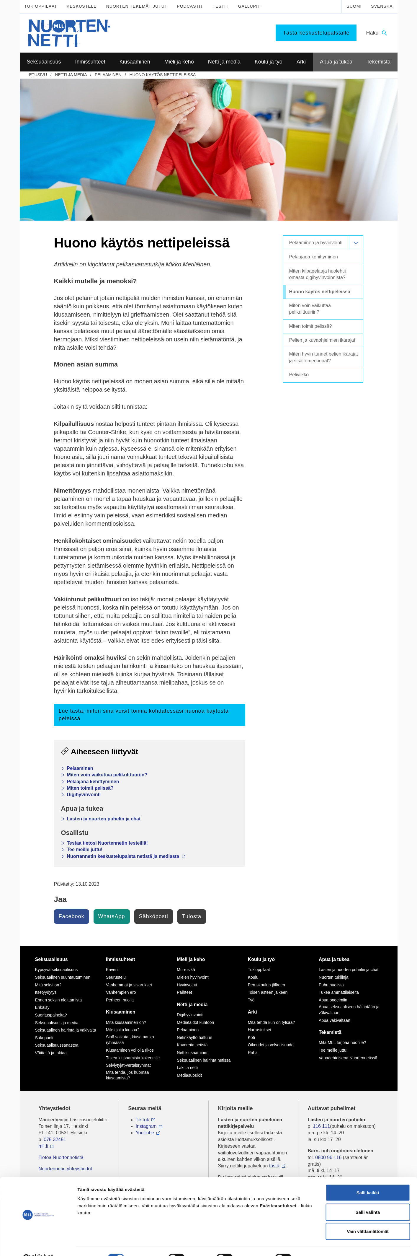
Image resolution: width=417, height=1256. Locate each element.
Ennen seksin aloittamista (58, 1000)
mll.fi (43, 1146)
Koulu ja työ (261, 959)
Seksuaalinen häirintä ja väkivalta (65, 1030)
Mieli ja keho (191, 959)
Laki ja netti (187, 1067)
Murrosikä (186, 969)
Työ (251, 1000)
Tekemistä (330, 1032)
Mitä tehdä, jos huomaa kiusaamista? (127, 1075)
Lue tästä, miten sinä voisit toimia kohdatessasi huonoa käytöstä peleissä (144, 714)
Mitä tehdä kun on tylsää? (271, 1022)
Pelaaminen (108, 74)
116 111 (321, 1126)
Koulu (253, 977)
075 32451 (55, 1139)
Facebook (71, 916)
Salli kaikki (368, 1178)
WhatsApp (111, 916)
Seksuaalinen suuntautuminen (63, 977)
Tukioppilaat (40, 6)
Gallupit (249, 6)
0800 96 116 (328, 1157)
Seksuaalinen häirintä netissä (203, 1060)
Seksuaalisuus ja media (57, 1022)
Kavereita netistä (192, 1044)
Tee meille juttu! (85, 849)
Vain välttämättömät (368, 1217)
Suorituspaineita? (51, 1015)
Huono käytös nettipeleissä (163, 74)
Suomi (354, 6)
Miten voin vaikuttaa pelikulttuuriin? (107, 774)
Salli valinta (368, 1197)
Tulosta (191, 916)
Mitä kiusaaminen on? (126, 1022)
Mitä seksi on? (48, 985)
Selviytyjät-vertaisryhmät (128, 1065)
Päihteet (184, 992)
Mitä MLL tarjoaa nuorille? (342, 1042)
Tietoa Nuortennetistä (61, 1157)
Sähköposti (153, 916)
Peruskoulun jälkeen (266, 985)
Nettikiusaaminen (192, 1052)
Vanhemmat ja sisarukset (129, 985)
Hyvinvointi (187, 985)
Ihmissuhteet (120, 959)
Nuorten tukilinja (333, 977)
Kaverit (112, 969)
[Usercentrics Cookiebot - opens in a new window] (38, 1244)
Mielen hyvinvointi (193, 977)
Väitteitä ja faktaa (51, 1052)
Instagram (146, 1126)
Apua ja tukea (334, 959)
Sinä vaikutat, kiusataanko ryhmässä (130, 1040)
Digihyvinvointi (84, 794)
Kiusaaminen (120, 1011)
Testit (220, 6)
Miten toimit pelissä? (90, 788)
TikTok (142, 1119)
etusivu (38, 74)
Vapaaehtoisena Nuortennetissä (348, 1057)
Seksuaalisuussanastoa (57, 1045)
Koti (251, 1037)
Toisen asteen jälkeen (268, 992)
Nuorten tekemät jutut (137, 6)
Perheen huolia (120, 1000)
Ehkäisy (42, 1007)
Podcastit (190, 6)
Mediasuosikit (189, 1075)
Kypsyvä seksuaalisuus (56, 969)
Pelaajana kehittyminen (93, 781)
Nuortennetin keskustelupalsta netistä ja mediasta (126, 856)
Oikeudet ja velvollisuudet (271, 1044)
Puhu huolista (331, 985)
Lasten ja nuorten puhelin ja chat (104, 818)
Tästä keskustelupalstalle (316, 33)
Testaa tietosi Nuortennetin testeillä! (107, 843)
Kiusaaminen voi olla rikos (130, 1050)
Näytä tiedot (315, 1244)
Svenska (382, 6)
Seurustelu (116, 977)
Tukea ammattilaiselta (339, 992)
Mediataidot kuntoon (195, 1022)
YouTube (145, 1132)
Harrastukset (259, 1029)
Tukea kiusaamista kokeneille (133, 1057)
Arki (252, 1011)
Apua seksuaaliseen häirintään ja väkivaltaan (349, 1009)
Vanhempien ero (121, 992)
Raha (253, 1052)
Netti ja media (70, 74)
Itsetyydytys (46, 992)
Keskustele (82, 6)
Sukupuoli (44, 1037)
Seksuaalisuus (51, 959)
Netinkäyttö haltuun (194, 1037)
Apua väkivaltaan (334, 1020)
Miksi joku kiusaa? (123, 1029)
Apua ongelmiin (333, 1000)
